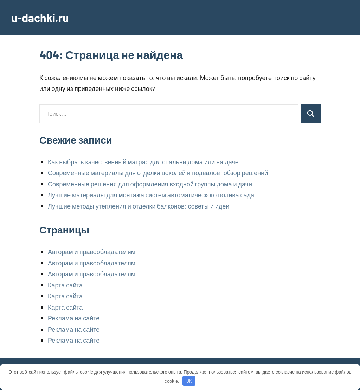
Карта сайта (65, 285)
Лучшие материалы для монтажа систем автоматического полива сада (151, 195)
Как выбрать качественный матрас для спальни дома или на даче (143, 162)
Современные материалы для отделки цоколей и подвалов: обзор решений (158, 173)
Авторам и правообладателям (91, 252)
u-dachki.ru (40, 17)
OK (189, 381)
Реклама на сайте (73, 318)
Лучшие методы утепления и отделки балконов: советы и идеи (138, 206)
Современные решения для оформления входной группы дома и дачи (150, 184)
